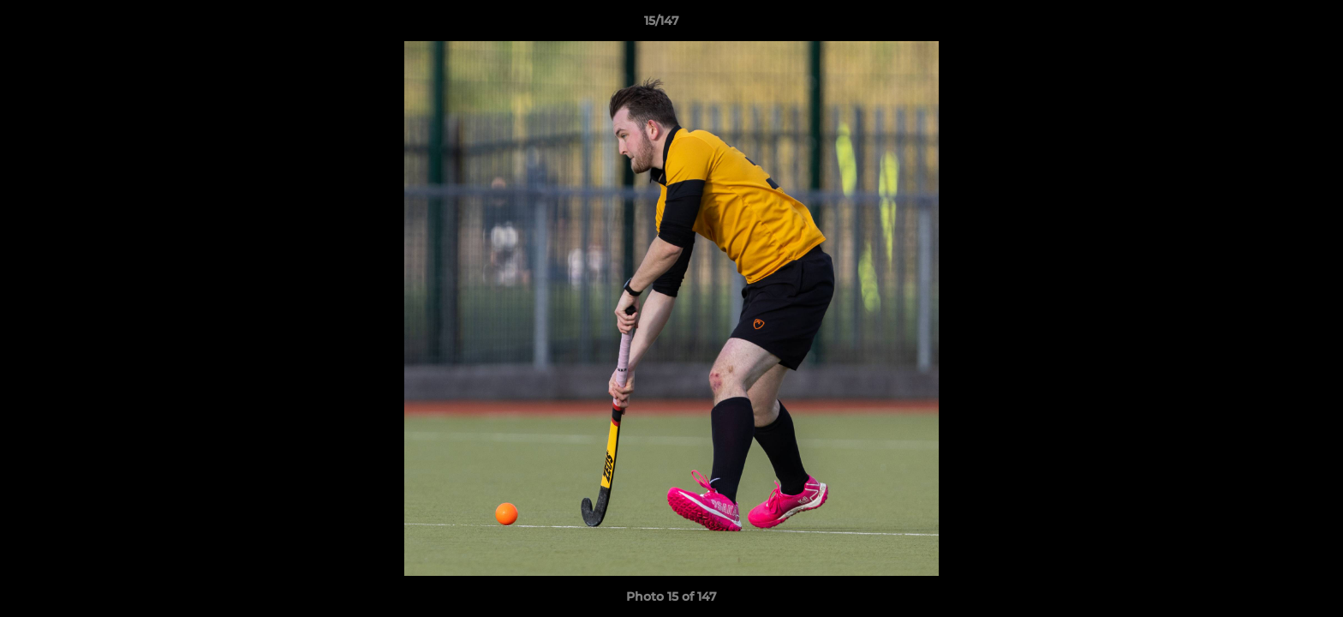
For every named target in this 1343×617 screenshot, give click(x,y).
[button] (1271, 25)
